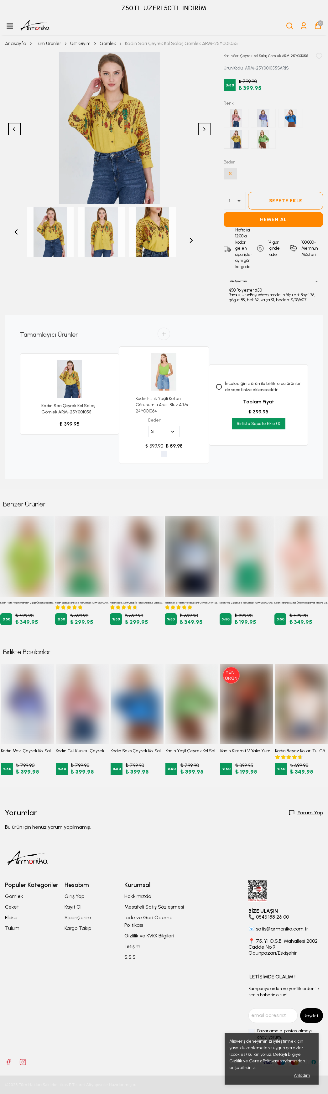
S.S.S (130, 957)
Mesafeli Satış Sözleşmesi (154, 907)
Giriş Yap (74, 896)
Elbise (11, 917)
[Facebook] (8, 1062)
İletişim (132, 946)
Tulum (12, 928)
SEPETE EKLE (285, 201)
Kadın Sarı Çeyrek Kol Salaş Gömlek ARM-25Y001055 (68, 409)
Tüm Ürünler (51, 43)
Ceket (12, 907)
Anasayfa (19, 43)
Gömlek (108, 43)
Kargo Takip (78, 928)
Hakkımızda (137, 896)
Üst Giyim (83, 43)
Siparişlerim (78, 917)
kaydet (311, 1016)
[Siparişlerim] (304, 26)
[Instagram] (22, 1062)
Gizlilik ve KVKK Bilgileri (149, 936)
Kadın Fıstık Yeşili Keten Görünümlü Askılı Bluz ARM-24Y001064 (163, 405)
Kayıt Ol (73, 907)
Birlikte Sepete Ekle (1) (258, 423)
